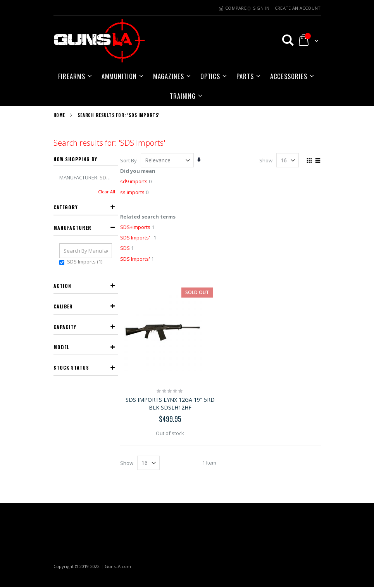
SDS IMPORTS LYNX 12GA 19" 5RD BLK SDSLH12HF (170, 403)
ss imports (132, 192)
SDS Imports (85, 261)
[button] (285, 40)
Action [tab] (62, 285)
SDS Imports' (135, 258)
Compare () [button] (234, 8)
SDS (125, 247)
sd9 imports (134, 181)
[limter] (287, 160)
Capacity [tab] (64, 327)
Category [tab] (65, 207)
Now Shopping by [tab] (75, 159)
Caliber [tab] (63, 306)
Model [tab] (61, 347)
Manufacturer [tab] (72, 227)
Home (59, 115)
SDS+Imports (135, 227)
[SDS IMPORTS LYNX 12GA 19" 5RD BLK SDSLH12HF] (170, 332)
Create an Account (298, 8)
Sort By (128, 160)
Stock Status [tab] (71, 367)
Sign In (261, 8)
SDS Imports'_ (136, 237)
